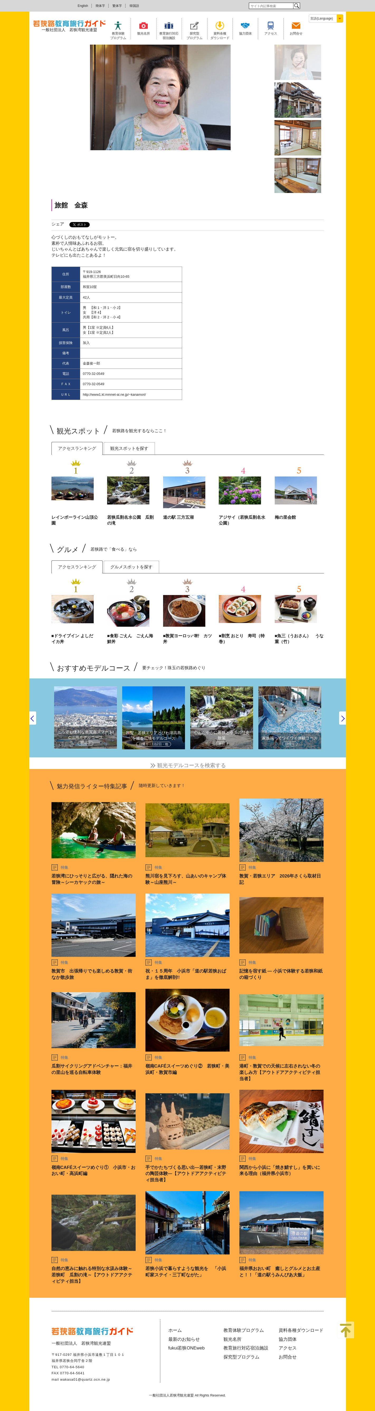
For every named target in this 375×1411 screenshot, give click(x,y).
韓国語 (134, 5)
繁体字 (117, 5)
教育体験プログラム (118, 35)
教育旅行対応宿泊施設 (168, 35)
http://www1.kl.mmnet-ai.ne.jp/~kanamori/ (114, 395)
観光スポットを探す (129, 448)
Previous (32, 718)
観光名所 (143, 33)
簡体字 (100, 5)
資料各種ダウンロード (219, 35)
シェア (57, 224)
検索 (296, 6)
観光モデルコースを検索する (191, 765)
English (83, 5)
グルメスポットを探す (131, 567)
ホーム (175, 1330)
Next (342, 718)
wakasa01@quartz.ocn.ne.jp (85, 1379)
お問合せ (296, 33)
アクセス (270, 33)
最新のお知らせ (184, 1339)
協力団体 (245, 33)
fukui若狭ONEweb (186, 1348)
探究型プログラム (194, 35)
